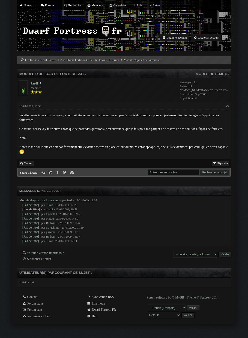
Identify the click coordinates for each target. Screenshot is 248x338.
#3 (227, 106)
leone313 (51, 214)
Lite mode (96, 303)
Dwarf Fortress (76, 60)
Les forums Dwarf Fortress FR (43, 60)
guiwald (51, 232)
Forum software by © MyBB (166, 297)
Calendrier (117, 5)
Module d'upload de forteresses (39, 200)
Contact (29, 297)
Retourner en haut (36, 316)
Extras (154, 5)
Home (25, 5)
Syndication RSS (100, 297)
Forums (47, 5)
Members (95, 5)
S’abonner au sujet (39, 259)
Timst (49, 205)
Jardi (34, 83)
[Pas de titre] (30, 205)
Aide (137, 5)
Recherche (72, 5)
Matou (50, 218)
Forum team (32, 303)
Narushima (52, 227)
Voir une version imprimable (45, 253)
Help (92, 316)
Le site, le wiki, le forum (104, 60)
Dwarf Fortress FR (101, 309)
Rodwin (50, 223)
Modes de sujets (212, 74)
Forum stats (32, 309)
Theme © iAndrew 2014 (202, 297)
